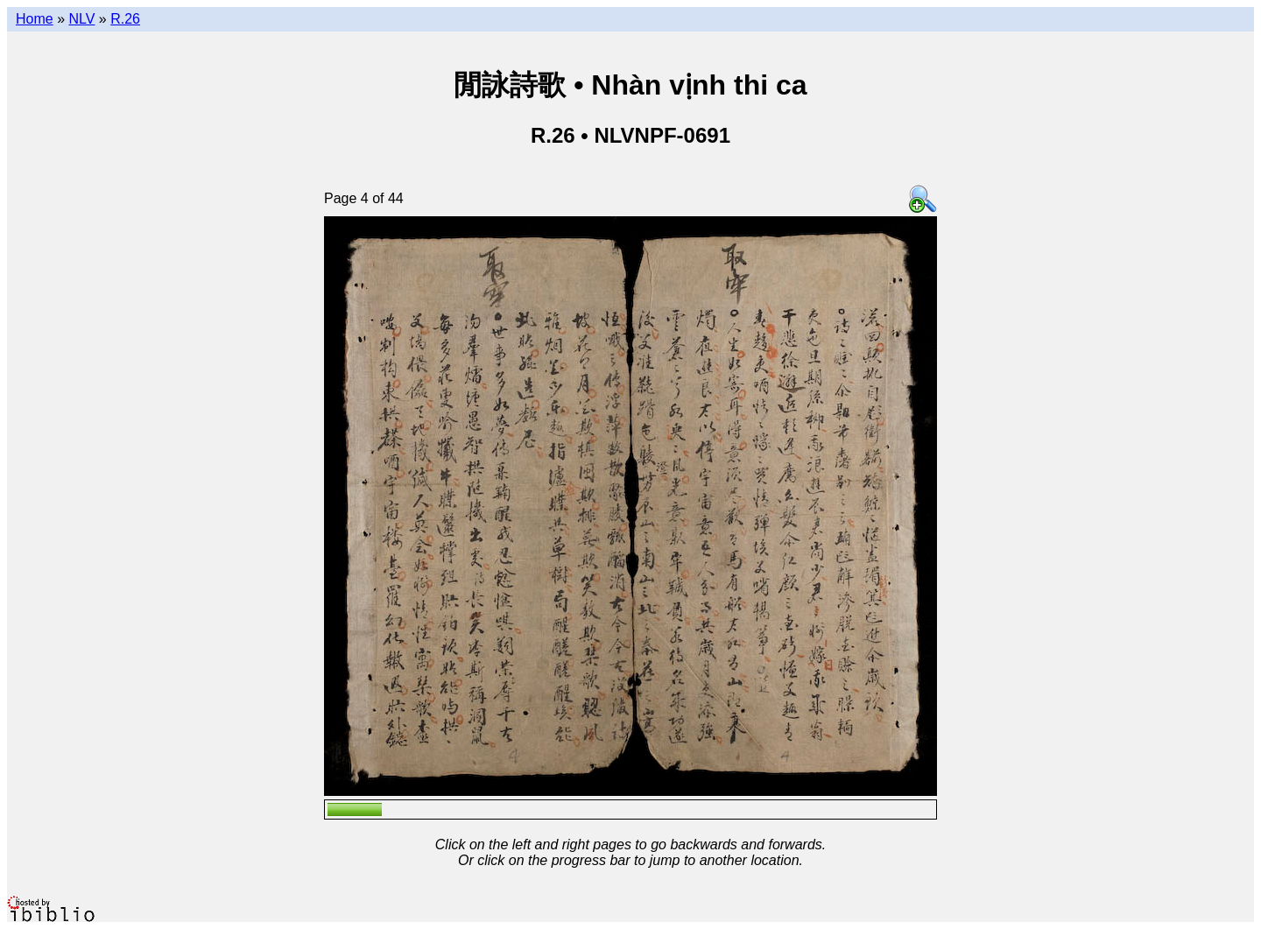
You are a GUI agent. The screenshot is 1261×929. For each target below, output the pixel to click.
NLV (81, 18)
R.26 (125, 18)
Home (34, 18)
